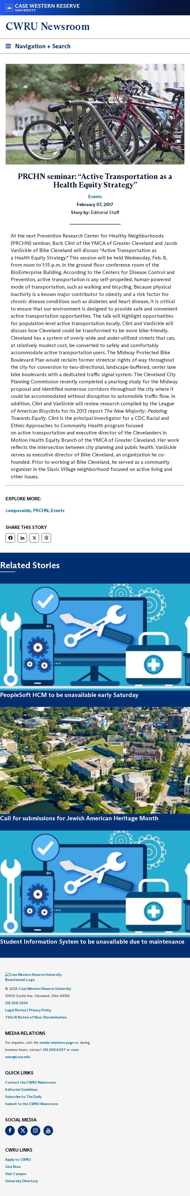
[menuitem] (95, 1074)
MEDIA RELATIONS (25, 1025)
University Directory (21, 1173)
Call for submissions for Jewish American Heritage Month (79, 818)
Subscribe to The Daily (23, 1089)
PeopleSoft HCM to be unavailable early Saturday (69, 694)
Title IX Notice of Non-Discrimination (36, 1009)
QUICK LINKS (19, 1065)
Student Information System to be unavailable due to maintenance (92, 941)
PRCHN (40, 510)
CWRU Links (18, 1142)
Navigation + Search (36, 47)
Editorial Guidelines (21, 1082)
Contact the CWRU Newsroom (30, 1074)
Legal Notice (15, 1002)
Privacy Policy (40, 1002)
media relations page (57, 1035)
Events (58, 510)
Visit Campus (15, 1166)
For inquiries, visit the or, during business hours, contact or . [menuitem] (47, 1042)
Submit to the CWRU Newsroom (31, 1096)
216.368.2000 (16, 995)
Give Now (13, 1159)
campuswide (18, 510)
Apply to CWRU (18, 1152)
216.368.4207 (54, 1042)
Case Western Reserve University (45, 981)
